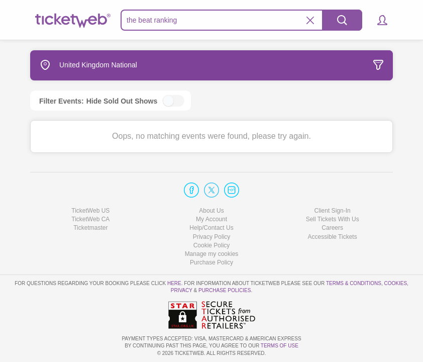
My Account (211, 219)
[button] (377, 20)
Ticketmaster (90, 227)
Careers (332, 227)
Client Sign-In (332, 210)
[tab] (317, 65)
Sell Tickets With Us (332, 219)
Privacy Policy (212, 236)
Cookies (395, 283)
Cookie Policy (211, 245)
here (174, 283)
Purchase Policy (211, 262)
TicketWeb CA (90, 219)
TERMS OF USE (279, 345)
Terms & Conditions (353, 283)
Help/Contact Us (211, 227)
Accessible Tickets (332, 236)
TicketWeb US (90, 210)
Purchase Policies (224, 290)
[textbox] (241, 20)
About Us (211, 210)
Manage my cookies (212, 253)
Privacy (181, 290)
